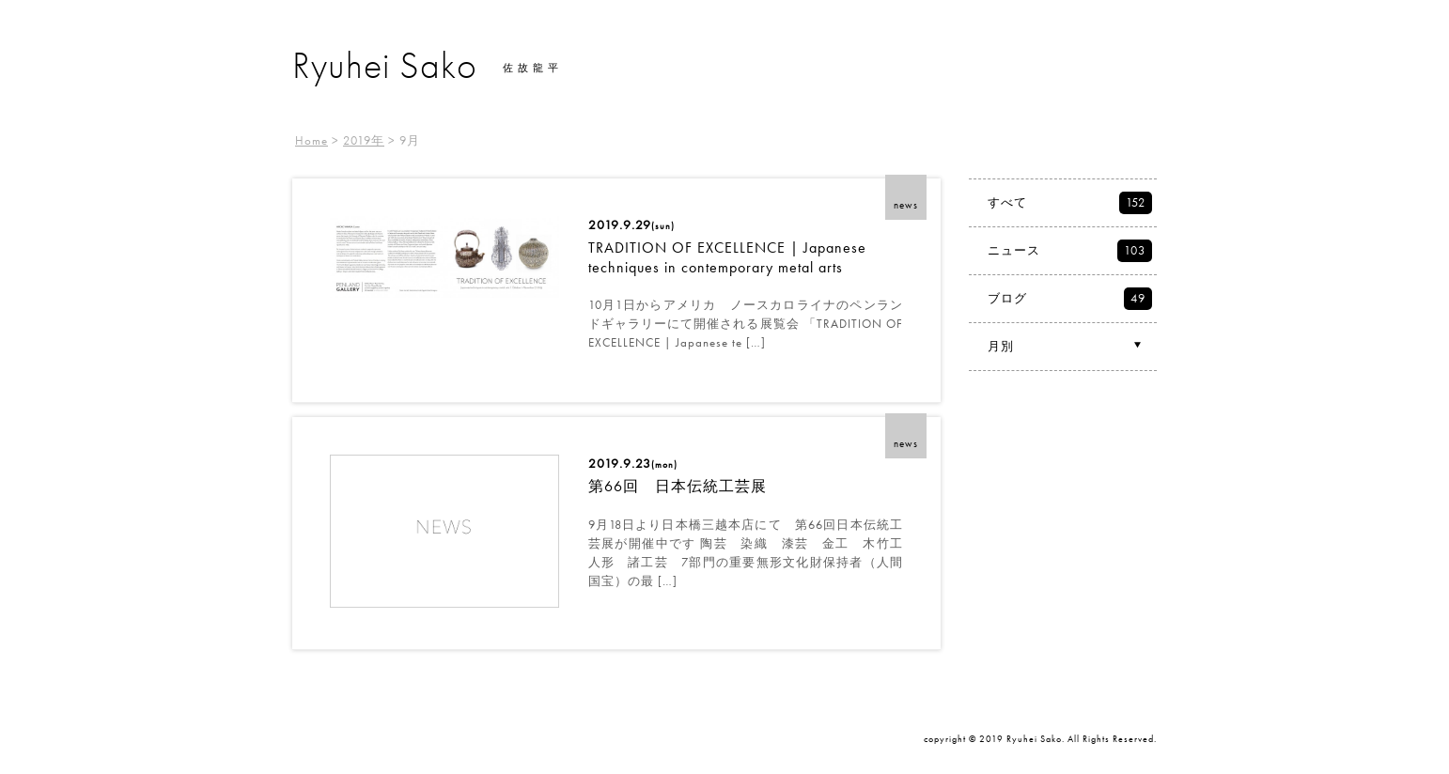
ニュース (1070, 251)
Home (311, 140)
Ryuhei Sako (384, 65)
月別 (1066, 346)
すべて (1070, 203)
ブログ (1070, 298)
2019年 (363, 140)
